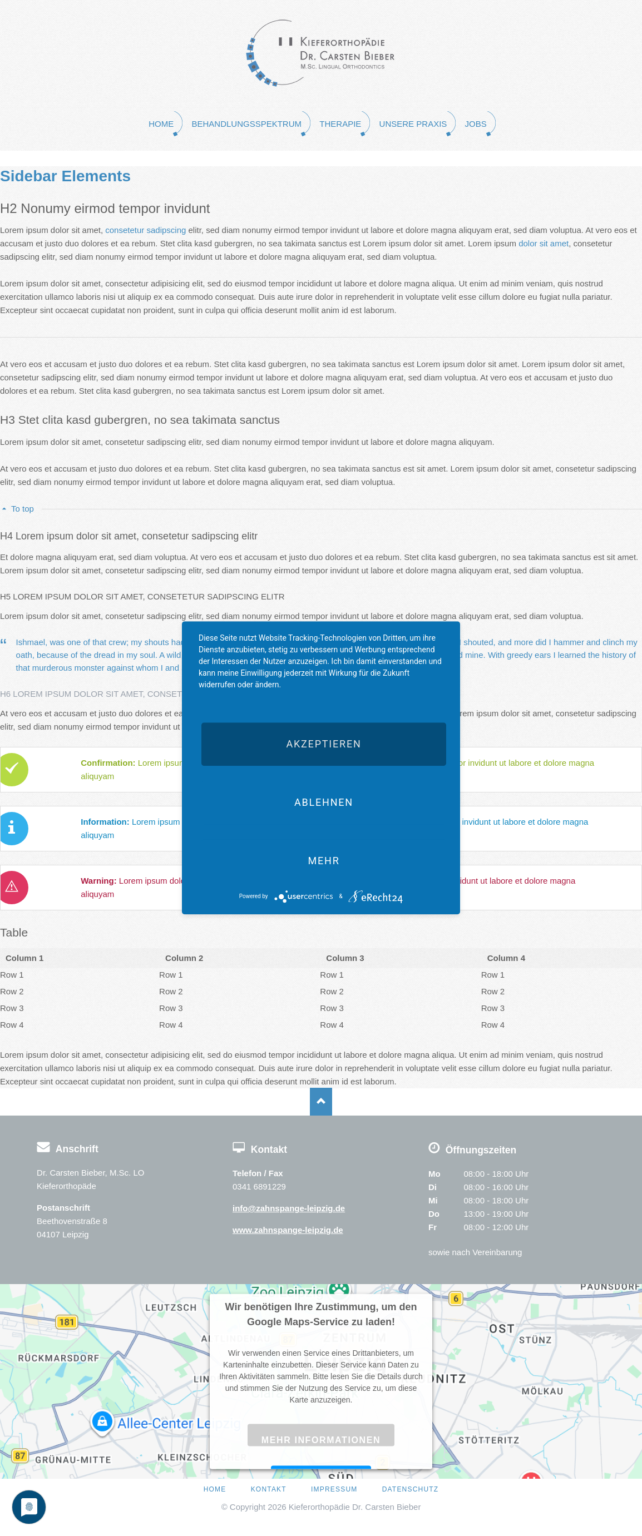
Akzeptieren (323, 744)
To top (22, 508)
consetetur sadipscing (145, 230)
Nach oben (321, 1102)
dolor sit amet (543, 243)
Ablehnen (323, 802)
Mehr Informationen (321, 1439)
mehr (323, 860)
